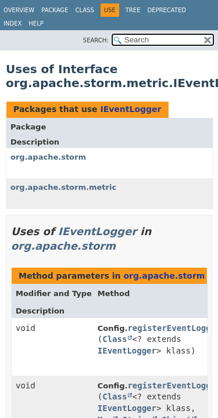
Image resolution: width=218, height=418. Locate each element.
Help (35, 23)
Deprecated (166, 10)
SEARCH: (96, 40)
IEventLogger (130, 109)
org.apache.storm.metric (63, 187)
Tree (133, 10)
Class (84, 10)
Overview (18, 10)
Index (12, 23)
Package (54, 10)
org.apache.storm (48, 157)
